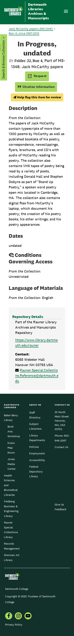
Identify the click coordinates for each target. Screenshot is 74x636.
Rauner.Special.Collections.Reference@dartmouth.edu (36, 375)
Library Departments (37, 438)
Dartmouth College (16, 589)
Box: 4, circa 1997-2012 (24, 33)
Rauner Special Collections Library (11, 530)
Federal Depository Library (36, 471)
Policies (34, 447)
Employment (37, 453)
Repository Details (27, 316)
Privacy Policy (13, 624)
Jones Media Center (11, 464)
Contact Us (61, 447)
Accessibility (37, 460)
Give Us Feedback (60, 507)
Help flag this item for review (37, 97)
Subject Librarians (35, 426)
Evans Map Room (11, 447)
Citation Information (36, 87)
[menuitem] (8, 616)
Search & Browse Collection (3, 59)
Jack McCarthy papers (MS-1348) (31, 29)
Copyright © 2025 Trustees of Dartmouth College (30, 599)
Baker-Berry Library (11, 417)
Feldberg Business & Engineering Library (11, 509)
